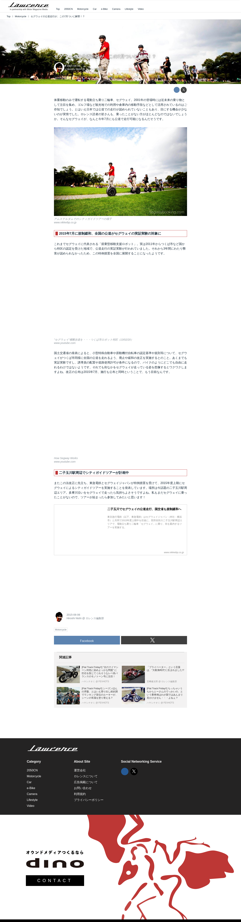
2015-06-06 (73, 65)
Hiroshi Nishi (74, 69)
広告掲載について (86, 782)
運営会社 (80, 770)
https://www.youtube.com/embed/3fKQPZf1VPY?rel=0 (120, 299)
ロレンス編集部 (95, 69)
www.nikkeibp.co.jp (65, 222)
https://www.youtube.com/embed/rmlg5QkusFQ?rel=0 (120, 417)
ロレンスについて (86, 776)
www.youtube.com (65, 342)
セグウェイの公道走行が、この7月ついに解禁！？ (105, 56)
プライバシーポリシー (88, 799)
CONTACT (55, 880)
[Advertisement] (81, 581)
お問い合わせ (83, 788)
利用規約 (80, 794)
